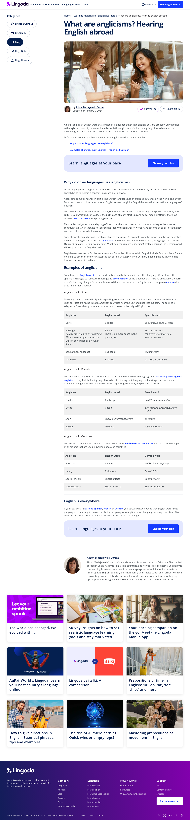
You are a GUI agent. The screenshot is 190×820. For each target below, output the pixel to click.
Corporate (62, 786)
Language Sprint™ (72, 4)
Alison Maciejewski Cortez (90, 107)
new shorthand (82, 218)
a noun (170, 282)
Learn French (93, 798)
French (107, 508)
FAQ (158, 786)
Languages (36, 4)
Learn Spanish (94, 802)
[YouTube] (170, 815)
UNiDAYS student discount (133, 794)
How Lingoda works (170, 4)
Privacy (91, 815)
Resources (125, 790)
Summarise (148, 109)
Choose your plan (163, 163)
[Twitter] (164, 815)
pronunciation (120, 278)
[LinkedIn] (159, 815)
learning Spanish (93, 508)
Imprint (82, 815)
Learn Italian (93, 806)
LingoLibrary (20, 60)
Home (67, 16)
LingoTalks (18, 33)
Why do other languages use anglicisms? (92, 143)
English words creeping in (139, 443)
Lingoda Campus (22, 24)
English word (87, 275)
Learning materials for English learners (94, 16)
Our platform (126, 786)
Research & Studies (67, 806)
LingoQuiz (18, 51)
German (119, 508)
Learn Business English (98, 794)
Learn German (94, 786)
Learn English (93, 790)
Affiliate (160, 794)
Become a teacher (169, 801)
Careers (61, 798)
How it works (52, 4)
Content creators (164, 790)
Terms (100, 815)
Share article (171, 109)
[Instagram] (181, 815)
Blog (86, 4)
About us (62, 790)
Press (60, 802)
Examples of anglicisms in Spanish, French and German (99, 149)
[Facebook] (176, 815)
